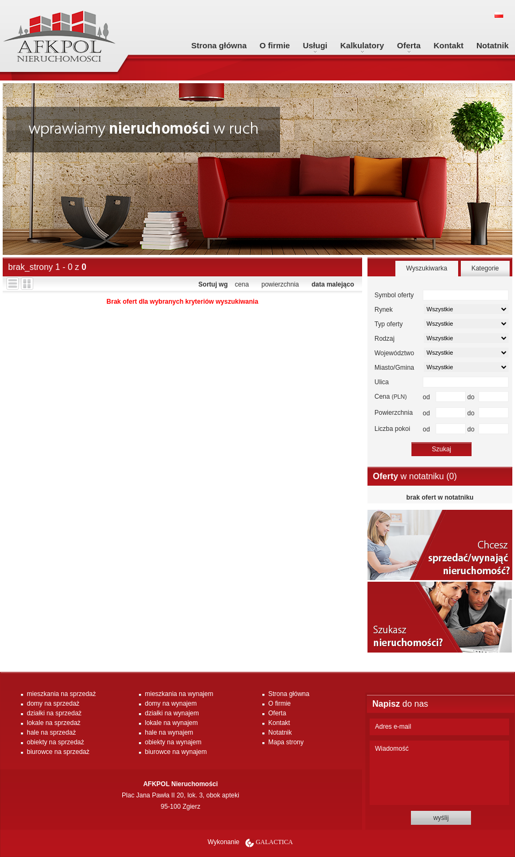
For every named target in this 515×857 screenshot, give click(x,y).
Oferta (409, 45)
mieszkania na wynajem (179, 694)
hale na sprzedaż (51, 732)
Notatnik (492, 45)
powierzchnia (280, 284)
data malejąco (333, 284)
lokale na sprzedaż (53, 723)
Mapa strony (286, 742)
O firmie (275, 45)
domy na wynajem (171, 703)
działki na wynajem (172, 713)
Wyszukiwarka (426, 268)
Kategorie (485, 268)
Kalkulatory (362, 45)
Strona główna (218, 45)
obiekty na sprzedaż (55, 742)
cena (242, 284)
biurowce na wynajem (176, 752)
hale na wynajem (169, 732)
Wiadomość (439, 773)
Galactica (274, 842)
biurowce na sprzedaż (58, 752)
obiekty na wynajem (173, 742)
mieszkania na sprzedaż (61, 694)
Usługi (315, 45)
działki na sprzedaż (54, 713)
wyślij (441, 818)
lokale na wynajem (171, 723)
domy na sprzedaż (53, 703)
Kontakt (448, 45)
